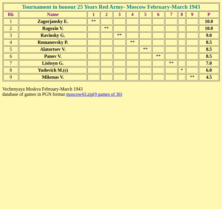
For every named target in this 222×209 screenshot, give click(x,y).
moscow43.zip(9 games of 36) (94, 94)
